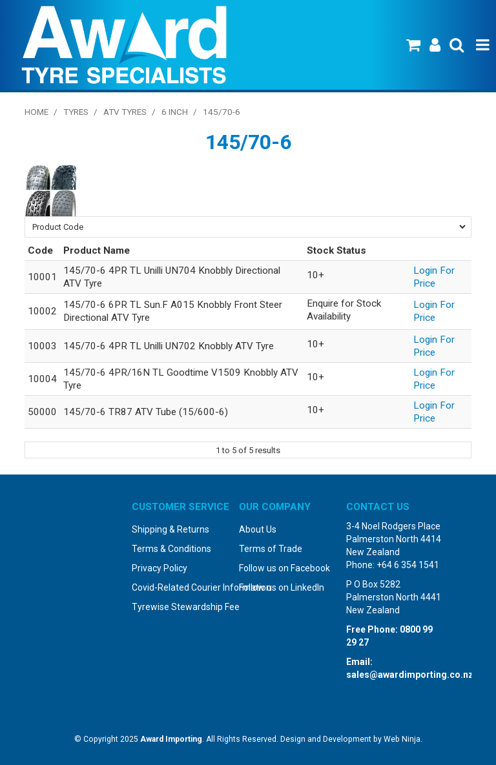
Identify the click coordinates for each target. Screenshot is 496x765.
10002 (42, 311)
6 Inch (174, 112)
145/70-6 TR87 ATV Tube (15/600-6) (145, 412)
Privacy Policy (159, 568)
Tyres (75, 112)
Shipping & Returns (170, 529)
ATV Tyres (125, 112)
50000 (42, 412)
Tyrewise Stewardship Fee (181, 607)
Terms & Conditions (171, 549)
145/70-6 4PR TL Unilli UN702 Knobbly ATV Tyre (168, 346)
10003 (42, 346)
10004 (42, 379)
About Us (257, 529)
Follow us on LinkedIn (281, 587)
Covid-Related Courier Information (181, 587)
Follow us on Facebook (284, 568)
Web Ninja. (403, 739)
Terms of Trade (270, 549)
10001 (42, 277)
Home (36, 112)
